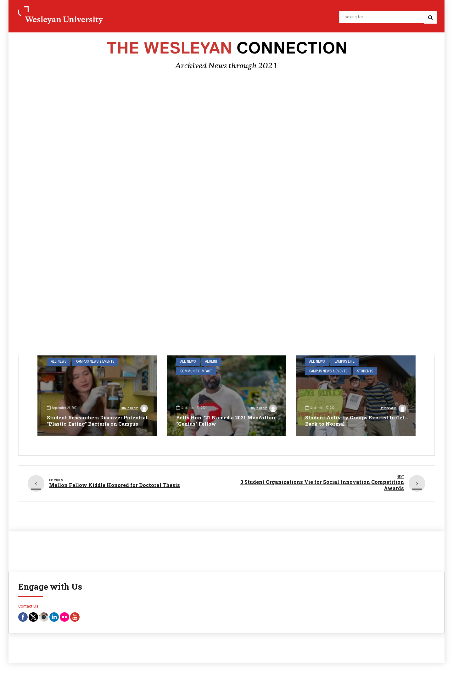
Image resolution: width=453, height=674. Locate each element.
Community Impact (239, 362)
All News (58, 362)
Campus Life (342, 362)
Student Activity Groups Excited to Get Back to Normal (350, 421)
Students (362, 371)
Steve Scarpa (392, 408)
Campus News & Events (92, 362)
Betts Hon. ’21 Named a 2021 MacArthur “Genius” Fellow (212, 421)
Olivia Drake (134, 402)
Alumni (209, 362)
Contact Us (28, 607)
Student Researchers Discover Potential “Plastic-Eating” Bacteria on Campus (96, 418)
